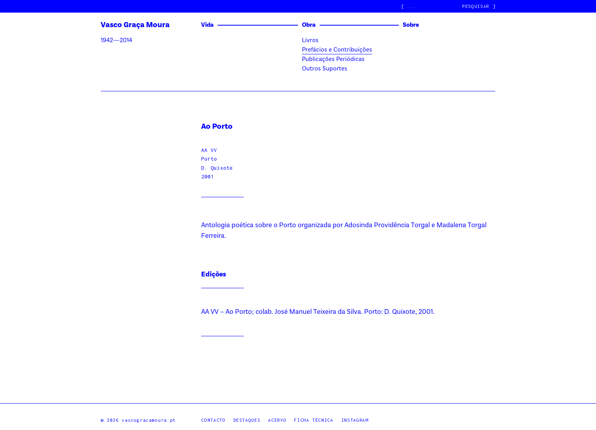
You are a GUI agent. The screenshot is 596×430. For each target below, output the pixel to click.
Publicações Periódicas (333, 59)
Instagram (354, 420)
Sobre (411, 25)
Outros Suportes (324, 69)
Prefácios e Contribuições (337, 50)
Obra (309, 25)
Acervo (277, 420)
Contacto (213, 420)
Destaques (247, 420)
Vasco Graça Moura (135, 25)
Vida (207, 25)
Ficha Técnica (313, 420)
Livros (310, 40)
